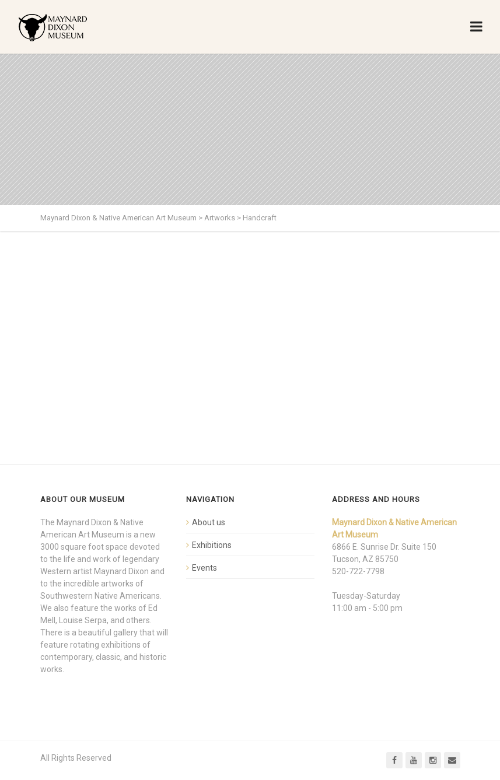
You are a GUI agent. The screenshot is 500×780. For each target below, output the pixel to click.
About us (208, 522)
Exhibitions (212, 545)
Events (204, 567)
